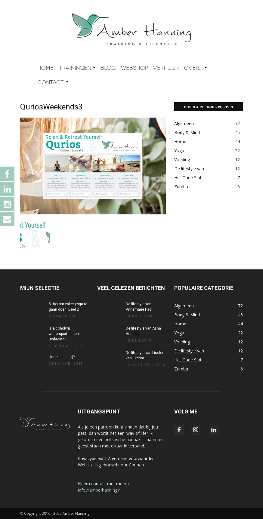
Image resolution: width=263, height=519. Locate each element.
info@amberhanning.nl (100, 490)
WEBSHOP (134, 67)
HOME (45, 67)
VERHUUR (166, 67)
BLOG (108, 67)
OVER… (195, 67)
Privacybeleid (90, 458)
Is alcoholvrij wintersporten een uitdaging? (64, 333)
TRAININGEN (77, 67)
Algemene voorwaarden (131, 458)
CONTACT (52, 81)
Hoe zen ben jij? (62, 357)
